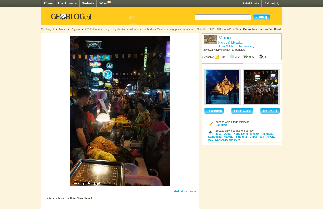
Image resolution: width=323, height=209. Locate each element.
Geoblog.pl (47, 29)
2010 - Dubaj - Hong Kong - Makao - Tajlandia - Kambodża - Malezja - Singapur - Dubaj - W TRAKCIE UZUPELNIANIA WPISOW (161, 29)
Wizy (103, 3)
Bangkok (221, 124)
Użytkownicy (67, 3)
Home (48, 3)
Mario (62, 29)
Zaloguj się (271, 3)
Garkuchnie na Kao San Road (262, 29)
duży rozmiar (189, 191)
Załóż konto (251, 3)
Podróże (88, 3)
